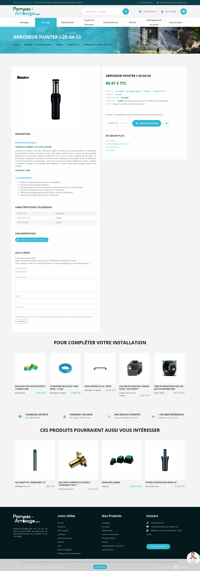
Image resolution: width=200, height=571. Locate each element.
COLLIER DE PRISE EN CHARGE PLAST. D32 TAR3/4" (134, 387)
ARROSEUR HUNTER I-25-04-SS (98, 44)
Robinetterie (67, 22)
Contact (61, 542)
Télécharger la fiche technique (31, 240)
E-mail (19, 307)
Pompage (24, 22)
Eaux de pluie (175, 22)
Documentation (112, 146)
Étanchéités (20, 393)
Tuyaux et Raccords (89, 22)
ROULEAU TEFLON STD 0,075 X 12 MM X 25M (30, 387)
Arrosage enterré (44, 44)
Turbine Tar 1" (73, 44)
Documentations (65, 538)
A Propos (61, 534)
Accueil (16, 44)
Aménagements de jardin (154, 22)
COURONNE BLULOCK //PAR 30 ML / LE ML (64, 387)
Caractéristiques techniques (118, 143)
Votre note (21, 268)
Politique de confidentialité (69, 553)
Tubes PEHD (159, 393)
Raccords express (66, 489)
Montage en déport (58, 393)
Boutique (61, 526)
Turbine (59, 44)
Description (111, 140)
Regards (105, 486)
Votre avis (21, 277)
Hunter (119, 94)
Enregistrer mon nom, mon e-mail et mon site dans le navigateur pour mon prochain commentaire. (54, 317)
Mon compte (63, 530)
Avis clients (110, 150)
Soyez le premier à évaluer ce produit (129, 104)
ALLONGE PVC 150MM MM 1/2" (30, 482)
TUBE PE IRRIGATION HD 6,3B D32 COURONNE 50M (168, 387)
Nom (18, 296)
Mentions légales (65, 549)
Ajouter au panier (147, 123)
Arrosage (46, 22)
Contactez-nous (158, 546)
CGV (59, 546)
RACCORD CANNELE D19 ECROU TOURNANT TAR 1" (74, 483)
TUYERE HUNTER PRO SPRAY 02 (161, 482)
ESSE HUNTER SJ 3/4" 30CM (98, 386)
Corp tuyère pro (152, 486)
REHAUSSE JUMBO (111, 482)
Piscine (132, 22)
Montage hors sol (22, 486)
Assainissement (110, 22)
